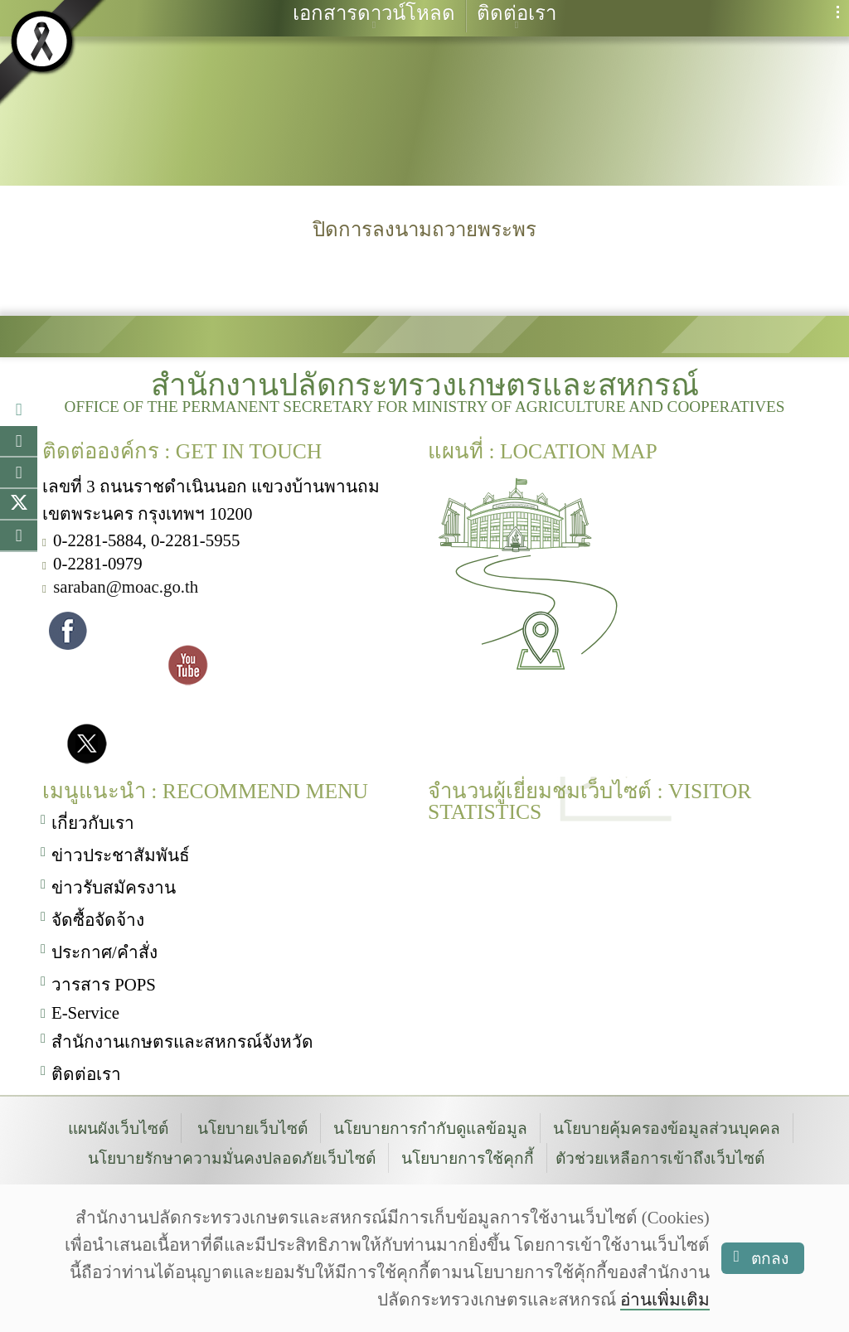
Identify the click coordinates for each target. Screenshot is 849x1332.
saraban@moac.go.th (125, 583)
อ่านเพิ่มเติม (665, 1299)
